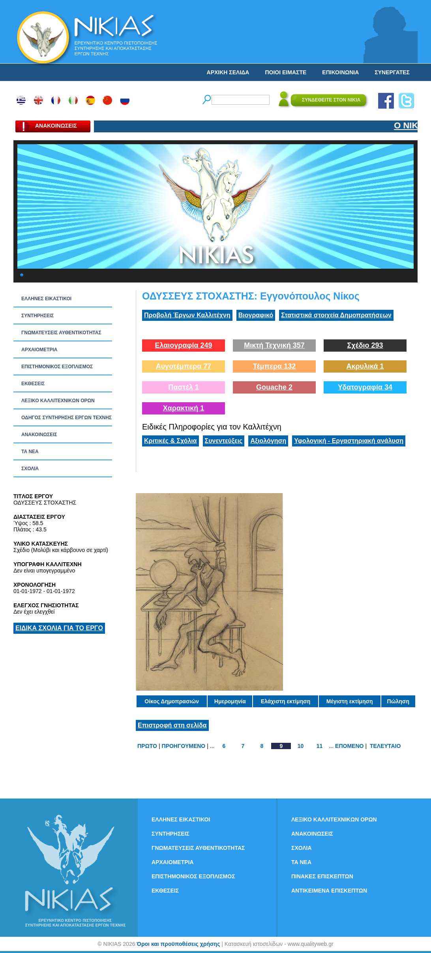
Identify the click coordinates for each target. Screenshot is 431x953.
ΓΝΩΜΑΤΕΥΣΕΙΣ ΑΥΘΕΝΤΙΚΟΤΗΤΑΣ (61, 332)
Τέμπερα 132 (274, 366)
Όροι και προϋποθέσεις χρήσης (178, 944)
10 (301, 746)
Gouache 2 (274, 387)
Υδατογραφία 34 (365, 387)
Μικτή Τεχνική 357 (274, 345)
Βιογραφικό (255, 315)
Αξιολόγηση (268, 440)
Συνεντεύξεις (224, 440)
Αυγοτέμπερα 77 (184, 366)
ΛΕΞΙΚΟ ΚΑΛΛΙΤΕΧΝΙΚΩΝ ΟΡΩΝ (58, 400)
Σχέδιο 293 (365, 345)
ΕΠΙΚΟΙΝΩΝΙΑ (340, 72)
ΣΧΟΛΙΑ (30, 468)
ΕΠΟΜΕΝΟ (349, 746)
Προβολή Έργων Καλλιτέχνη (187, 315)
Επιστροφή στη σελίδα (172, 725)
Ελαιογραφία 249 (183, 345)
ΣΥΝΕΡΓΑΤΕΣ (392, 72)
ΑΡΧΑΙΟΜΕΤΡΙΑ (39, 349)
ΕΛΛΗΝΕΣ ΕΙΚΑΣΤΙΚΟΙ (46, 298)
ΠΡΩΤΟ (147, 746)
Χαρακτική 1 (183, 408)
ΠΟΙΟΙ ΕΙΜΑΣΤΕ (285, 72)
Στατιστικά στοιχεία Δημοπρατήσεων (336, 315)
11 (320, 746)
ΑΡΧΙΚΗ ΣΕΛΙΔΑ (228, 72)
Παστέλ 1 (183, 387)
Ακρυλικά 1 (365, 366)
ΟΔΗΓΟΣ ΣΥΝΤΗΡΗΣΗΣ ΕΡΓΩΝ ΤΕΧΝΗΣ (66, 417)
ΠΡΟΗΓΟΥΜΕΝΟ (184, 746)
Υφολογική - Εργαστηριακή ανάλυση (348, 440)
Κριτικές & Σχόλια (170, 440)
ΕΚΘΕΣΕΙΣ (33, 383)
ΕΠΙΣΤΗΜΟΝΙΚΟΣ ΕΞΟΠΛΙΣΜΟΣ (57, 366)
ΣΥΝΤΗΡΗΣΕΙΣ (37, 315)
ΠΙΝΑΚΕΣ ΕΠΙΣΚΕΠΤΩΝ (322, 876)
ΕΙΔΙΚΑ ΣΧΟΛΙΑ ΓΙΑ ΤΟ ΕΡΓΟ (59, 628)
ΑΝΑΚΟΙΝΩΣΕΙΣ (39, 434)
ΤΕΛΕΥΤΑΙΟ (385, 746)
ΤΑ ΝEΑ (30, 451)
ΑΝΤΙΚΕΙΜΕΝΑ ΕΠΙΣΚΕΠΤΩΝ (329, 890)
